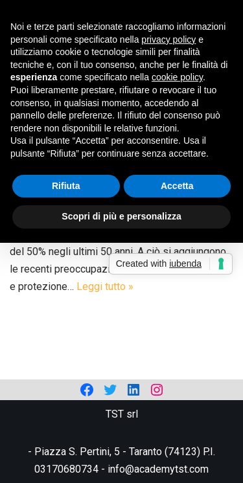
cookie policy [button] (177, 77)
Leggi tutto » (104, 286)
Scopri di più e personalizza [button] (121, 216)
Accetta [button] (177, 186)
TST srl (122, 414)
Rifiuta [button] (66, 186)
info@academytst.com (158, 469)
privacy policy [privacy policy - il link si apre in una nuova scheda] (168, 39)
